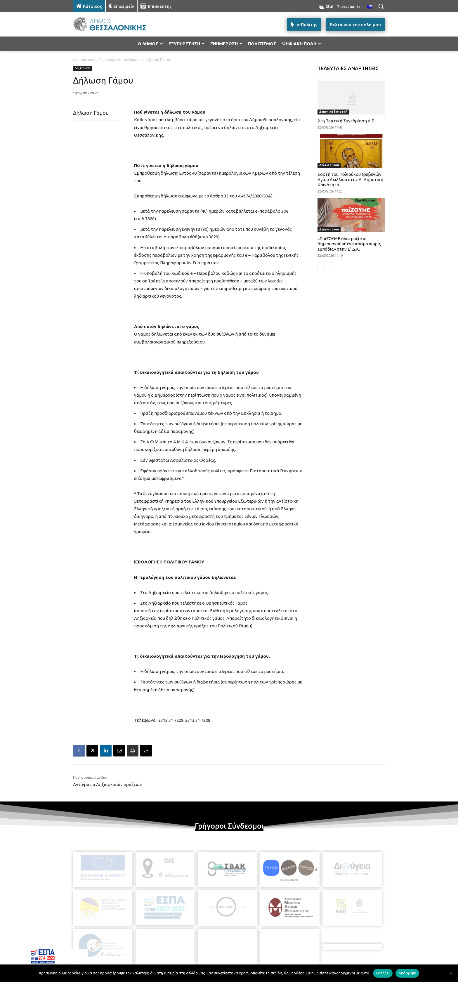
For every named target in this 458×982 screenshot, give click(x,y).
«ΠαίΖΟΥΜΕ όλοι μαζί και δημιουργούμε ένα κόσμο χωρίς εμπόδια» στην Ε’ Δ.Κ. (349, 243)
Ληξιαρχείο (133, 60)
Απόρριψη (407, 973)
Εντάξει (383, 973)
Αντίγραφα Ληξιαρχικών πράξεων (107, 784)
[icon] (269, 950)
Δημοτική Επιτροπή (333, 111)
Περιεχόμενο (109, 60)
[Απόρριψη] (451, 973)
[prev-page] (321, 266)
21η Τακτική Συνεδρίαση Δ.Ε (346, 120)
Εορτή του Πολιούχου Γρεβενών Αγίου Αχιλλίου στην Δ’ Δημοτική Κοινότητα (350, 179)
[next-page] (330, 266)
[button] (381, 6)
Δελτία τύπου (329, 165)
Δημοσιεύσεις (84, 60)
